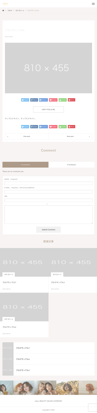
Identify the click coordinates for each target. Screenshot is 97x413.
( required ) (11, 179)
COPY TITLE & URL (48, 109)
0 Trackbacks (71, 165)
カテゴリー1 (8, 274)
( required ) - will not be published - (19, 188)
